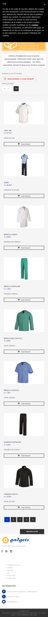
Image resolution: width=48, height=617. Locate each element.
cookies (35, 25)
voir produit (24, 144)
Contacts (10, 567)
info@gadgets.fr (12, 602)
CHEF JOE (7, 131)
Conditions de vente (13, 565)
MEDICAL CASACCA (11, 390)
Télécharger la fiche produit (19, 79)
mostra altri (32, 532)
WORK (6, 183)
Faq (8, 573)
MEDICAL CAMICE (10, 234)
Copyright (10, 570)
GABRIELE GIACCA (11, 494)
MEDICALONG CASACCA (13, 338)
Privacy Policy (11, 575)
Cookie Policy (11, 578)
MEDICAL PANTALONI (12, 286)
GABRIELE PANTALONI (12, 442)
